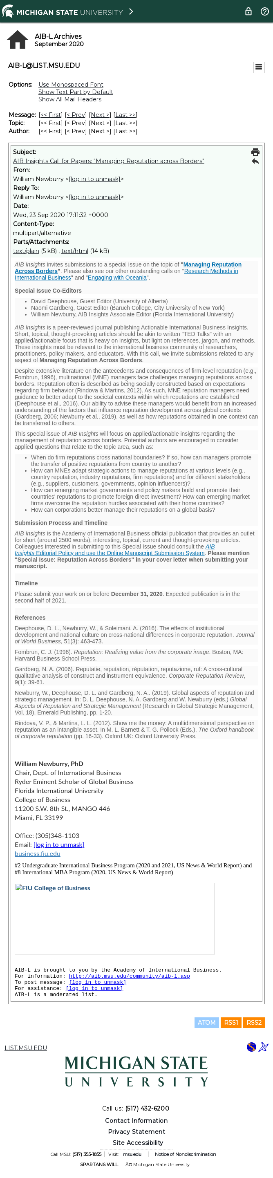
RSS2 (254, 1022)
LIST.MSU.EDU (25, 1048)
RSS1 (231, 1022)
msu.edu (132, 1154)
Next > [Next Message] (100, 115)
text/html (74, 251)
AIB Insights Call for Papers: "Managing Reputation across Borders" (108, 161)
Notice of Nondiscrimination (185, 1154)
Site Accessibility (138, 1143)
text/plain (26, 251)
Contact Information (136, 1120)
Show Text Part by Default (75, 92)
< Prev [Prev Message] (76, 115)
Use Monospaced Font (70, 84)
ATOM (207, 1022)
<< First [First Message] (50, 115)
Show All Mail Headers (69, 99)
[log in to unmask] (95, 179)
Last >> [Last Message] (125, 115)
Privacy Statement (137, 1131)
